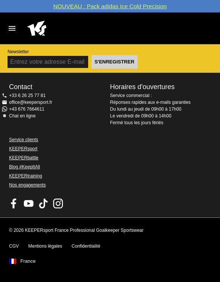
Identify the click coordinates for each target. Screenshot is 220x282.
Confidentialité (86, 246)
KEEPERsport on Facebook (14, 203)
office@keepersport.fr (30, 102)
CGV (14, 246)
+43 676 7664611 (26, 109)
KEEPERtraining (25, 176)
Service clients (23, 139)
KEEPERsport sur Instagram (58, 203)
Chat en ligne (22, 116)
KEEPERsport (23, 148)
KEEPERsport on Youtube (29, 203)
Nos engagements (27, 185)
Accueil (102, 28)
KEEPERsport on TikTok (43, 203)
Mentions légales (45, 246)
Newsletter (18, 51)
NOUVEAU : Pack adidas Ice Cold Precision (110, 6)
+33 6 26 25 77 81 (27, 95)
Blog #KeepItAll (24, 167)
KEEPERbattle (23, 157)
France (27, 261)
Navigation (12, 28)
